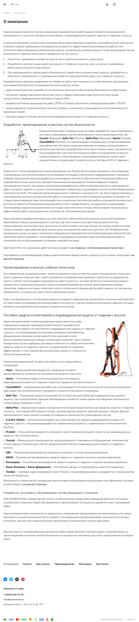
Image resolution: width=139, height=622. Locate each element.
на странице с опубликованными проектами (97, 247)
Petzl (9, 370)
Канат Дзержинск (39, 467)
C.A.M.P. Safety (15, 419)
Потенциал (13, 462)
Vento (116, 138)
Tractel (43, 138)
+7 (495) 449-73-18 (13, 594)
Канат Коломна (15, 467)
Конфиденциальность (112, 619)
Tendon (10, 471)
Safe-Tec (68, 138)
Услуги (27, 564)
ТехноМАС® (47, 141)
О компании (11, 564)
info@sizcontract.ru (14, 599)
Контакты (102, 564)
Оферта (131, 619)
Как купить (43, 564)
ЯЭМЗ (9, 457)
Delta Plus (92, 138)
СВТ (8, 452)
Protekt (10, 431)
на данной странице (35, 484)
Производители (64, 564)
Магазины (85, 564)
